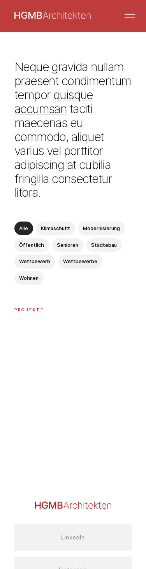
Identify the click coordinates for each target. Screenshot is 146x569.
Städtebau (104, 245)
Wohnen (29, 278)
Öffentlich (31, 245)
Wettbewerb (34, 261)
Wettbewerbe (80, 261)
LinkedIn (73, 537)
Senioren (67, 245)
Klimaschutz (55, 228)
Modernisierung (101, 228)
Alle (23, 228)
